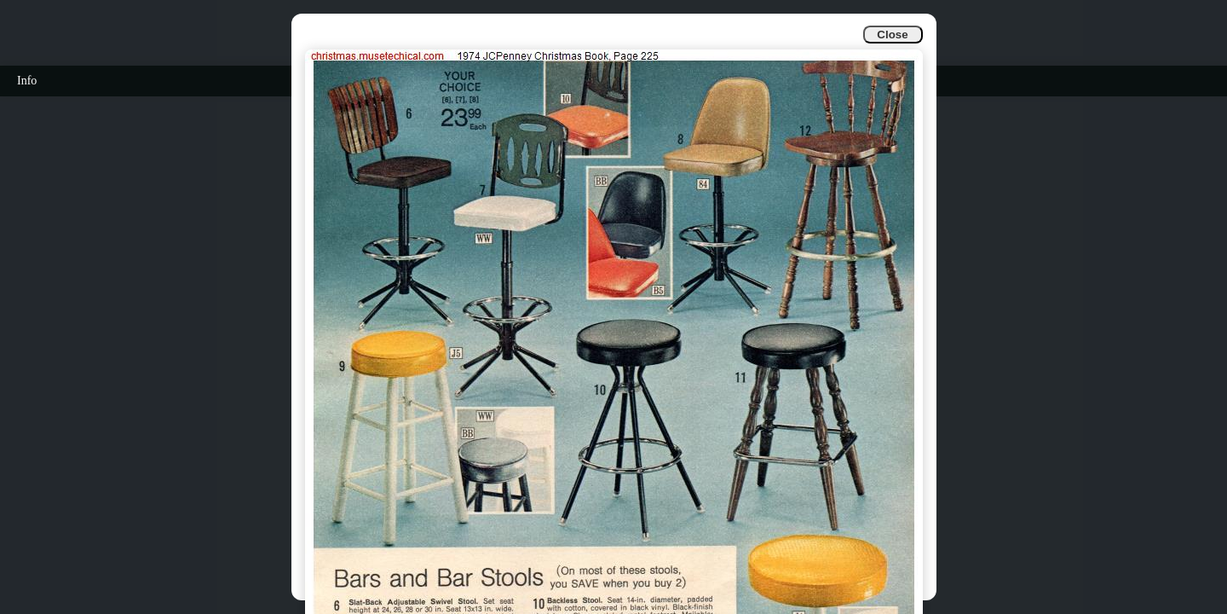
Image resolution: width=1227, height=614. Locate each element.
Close (892, 34)
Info (27, 80)
